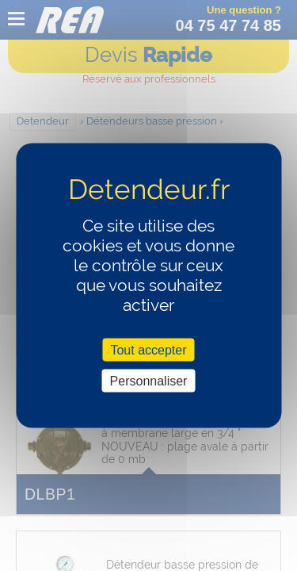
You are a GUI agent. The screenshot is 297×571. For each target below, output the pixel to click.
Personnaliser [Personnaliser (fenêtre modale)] (149, 380)
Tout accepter (148, 349)
